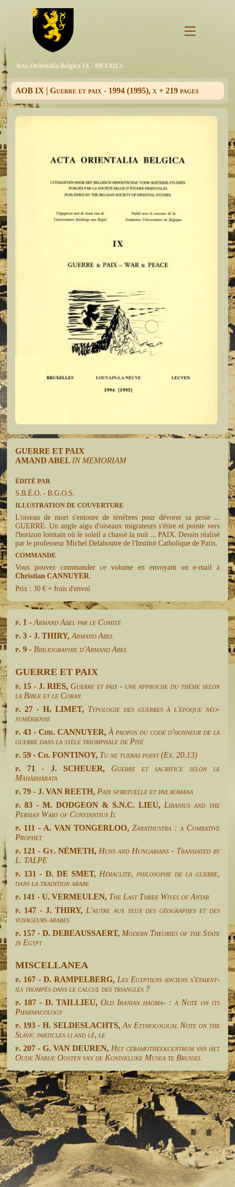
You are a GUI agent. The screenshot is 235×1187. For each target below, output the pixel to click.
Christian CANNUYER (52, 576)
